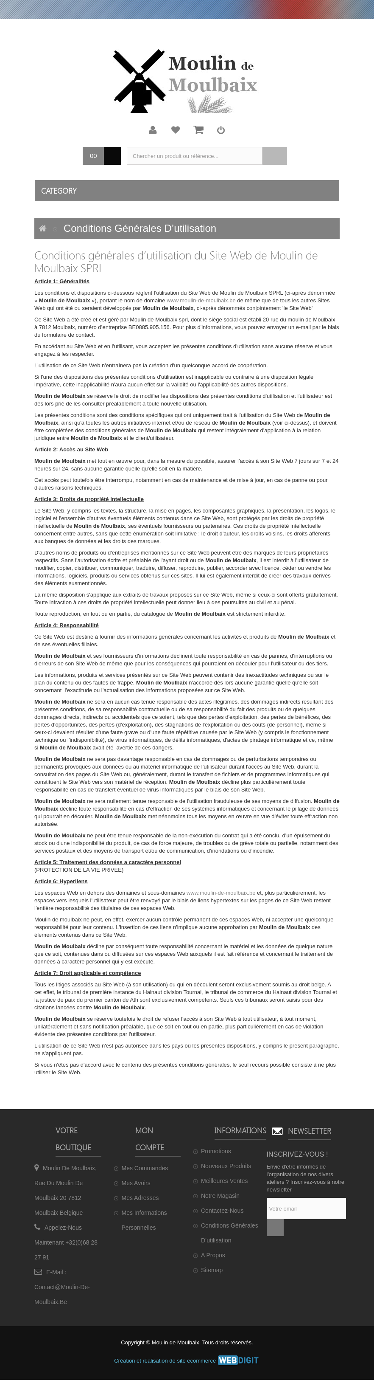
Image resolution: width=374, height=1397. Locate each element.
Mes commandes (145, 1168)
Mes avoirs (136, 1183)
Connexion (221, 130)
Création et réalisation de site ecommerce (187, 1361)
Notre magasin (220, 1195)
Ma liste (175, 130)
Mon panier (198, 130)
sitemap (212, 1270)
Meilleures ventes (224, 1180)
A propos (213, 1255)
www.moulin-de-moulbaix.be (201, 300)
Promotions (216, 1151)
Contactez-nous (222, 1210)
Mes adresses (140, 1197)
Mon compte (153, 130)
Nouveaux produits (226, 1166)
